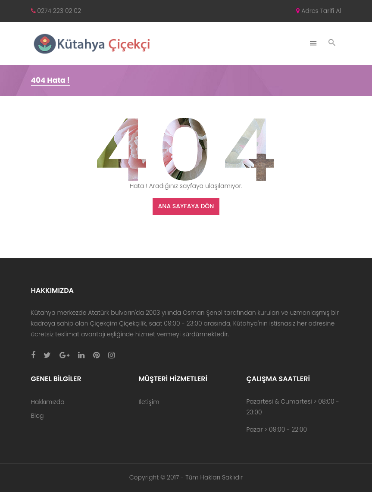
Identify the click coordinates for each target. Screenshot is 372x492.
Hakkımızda (48, 402)
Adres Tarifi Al (318, 10)
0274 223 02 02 (56, 10)
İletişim (148, 402)
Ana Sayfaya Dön (186, 206)
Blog (37, 415)
